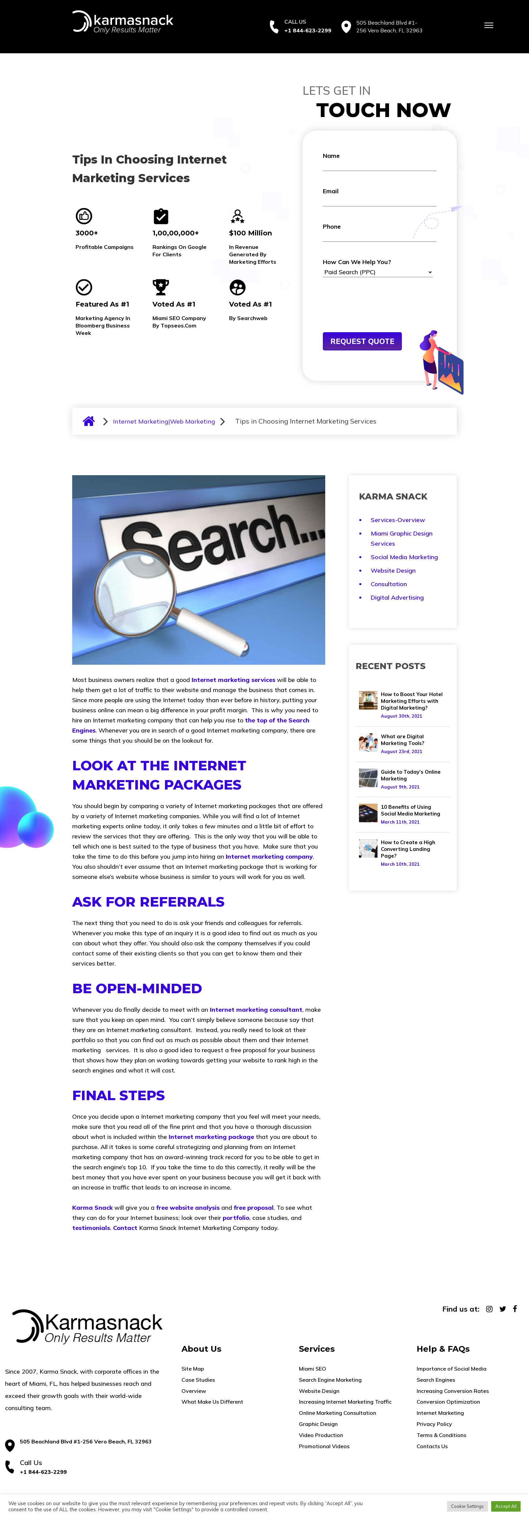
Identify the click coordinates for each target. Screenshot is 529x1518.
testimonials (91, 1228)
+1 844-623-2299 (307, 30)
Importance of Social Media (451, 1368)
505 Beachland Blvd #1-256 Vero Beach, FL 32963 (86, 1441)
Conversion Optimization (448, 1401)
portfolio (236, 1218)
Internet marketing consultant (256, 1009)
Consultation (389, 584)
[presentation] (374, 316)
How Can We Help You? (378, 267)
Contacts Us (432, 1446)
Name (380, 161)
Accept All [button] (506, 1506)
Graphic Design (318, 1424)
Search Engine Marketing (330, 1379)
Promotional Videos (324, 1446)
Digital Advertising (397, 597)
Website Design (393, 570)
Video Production (321, 1435)
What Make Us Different (212, 1401)
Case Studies (198, 1379)
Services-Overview (398, 520)
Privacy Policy (434, 1424)
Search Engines (436, 1379)
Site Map (193, 1368)
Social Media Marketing (404, 557)
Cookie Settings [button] (467, 1506)
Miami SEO (312, 1368)
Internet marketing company (269, 856)
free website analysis (188, 1207)
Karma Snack (92, 1207)
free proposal (254, 1207)
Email (380, 196)
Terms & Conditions (441, 1435)
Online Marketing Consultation (337, 1412)
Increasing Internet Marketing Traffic (345, 1401)
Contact (125, 1228)
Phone (380, 232)
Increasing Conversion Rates (453, 1390)
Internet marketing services (233, 680)
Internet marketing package (211, 1137)
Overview (194, 1390)
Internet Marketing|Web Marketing (164, 421)
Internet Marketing (440, 1412)
